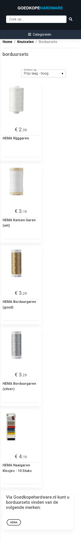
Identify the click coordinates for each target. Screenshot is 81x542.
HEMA (13, 522)
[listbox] (43, 73)
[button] (39, 34)
